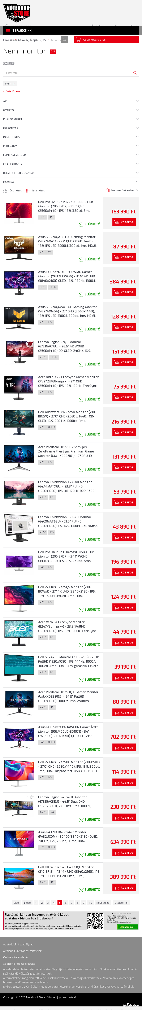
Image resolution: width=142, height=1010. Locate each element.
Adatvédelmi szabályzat (18, 944)
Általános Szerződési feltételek (22, 951)
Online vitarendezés (15, 957)
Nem (8, 83)
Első (16, 903)
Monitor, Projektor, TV (32, 40)
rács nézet (15, 190)
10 (90, 903)
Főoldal (7, 40)
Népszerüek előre (122, 190)
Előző (27, 903)
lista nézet (38, 190)
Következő (102, 903)
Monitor (56, 40)
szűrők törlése (11, 91)
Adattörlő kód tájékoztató (19, 964)
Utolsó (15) (121, 903)
